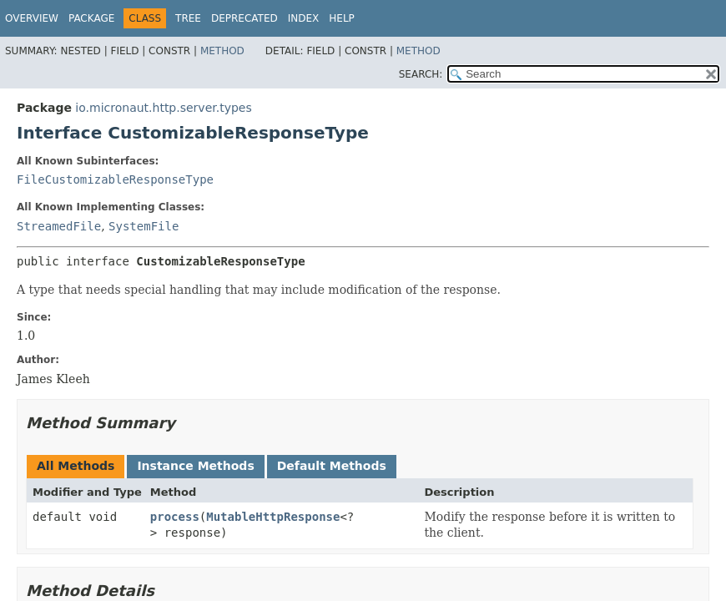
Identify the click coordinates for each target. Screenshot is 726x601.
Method (222, 51)
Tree (188, 18)
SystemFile (143, 226)
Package (91, 18)
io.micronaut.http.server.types (163, 107)
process (174, 516)
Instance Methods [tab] (195, 465)
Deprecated (244, 18)
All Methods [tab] (75, 465)
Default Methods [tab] (331, 465)
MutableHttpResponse (273, 516)
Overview (31, 18)
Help (342, 18)
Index (304, 18)
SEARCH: (421, 74)
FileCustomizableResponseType (115, 179)
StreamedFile (59, 226)
